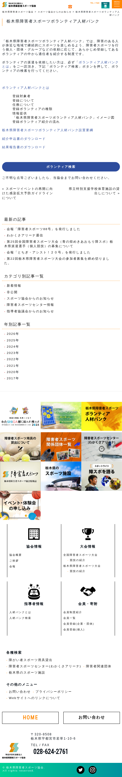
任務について (23, 104)
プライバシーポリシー (53, 691)
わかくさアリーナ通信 (25, 235)
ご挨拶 (14, 560)
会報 (12, 566)
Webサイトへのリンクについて (34, 698)
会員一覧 (69, 618)
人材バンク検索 (20, 618)
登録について (23, 100)
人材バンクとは (20, 612)
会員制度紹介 (72, 612)
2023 (11, 352)
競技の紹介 (78, 560)
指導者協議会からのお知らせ (30, 311)
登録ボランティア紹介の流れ (36, 121)
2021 (11, 365)
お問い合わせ (20, 691)
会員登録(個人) (74, 629)
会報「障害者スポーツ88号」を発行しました (44, 229)
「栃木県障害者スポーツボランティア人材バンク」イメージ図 (64, 117)
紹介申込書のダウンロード (24, 138)
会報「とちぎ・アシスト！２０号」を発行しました (49, 252)
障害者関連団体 (99, 666)
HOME (30, 718)
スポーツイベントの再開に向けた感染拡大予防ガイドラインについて (27, 193)
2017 (11, 378)
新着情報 (14, 285)
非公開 (12, 292)
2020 (11, 372)
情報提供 (20, 113)
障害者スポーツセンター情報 (30, 304)
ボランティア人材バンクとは (26, 87)
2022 (11, 359)
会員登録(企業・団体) (78, 623)
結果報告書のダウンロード (24, 147)
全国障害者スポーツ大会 (80, 554)
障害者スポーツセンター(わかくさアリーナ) (45, 666)
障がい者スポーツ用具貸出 (31, 660)
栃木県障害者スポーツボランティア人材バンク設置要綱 (47, 130)
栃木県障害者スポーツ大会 (82, 565)
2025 (11, 340)
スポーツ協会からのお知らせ (30, 298)
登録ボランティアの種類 (33, 108)
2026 (11, 333)
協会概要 (15, 554)
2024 (11, 346)
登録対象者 (22, 96)
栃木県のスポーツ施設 (27, 672)
